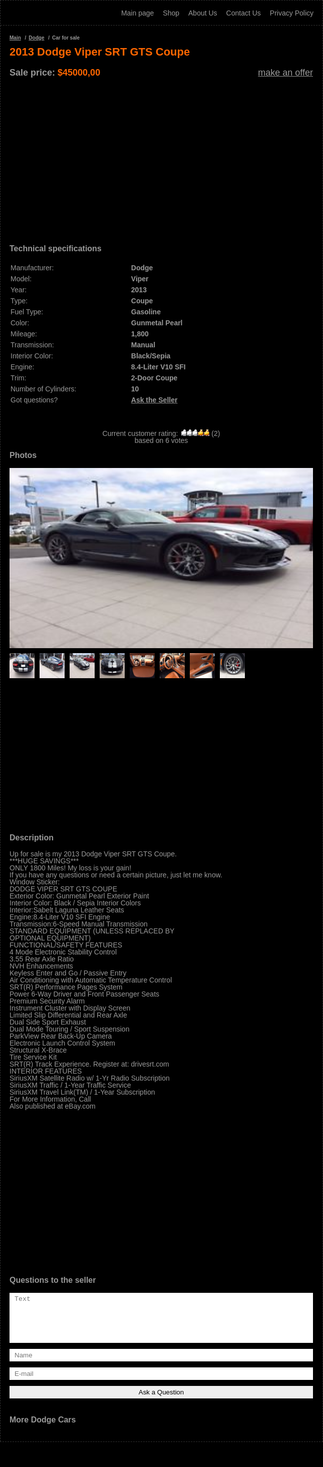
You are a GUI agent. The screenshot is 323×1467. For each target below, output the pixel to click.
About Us (202, 13)
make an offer (285, 73)
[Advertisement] (161, 157)
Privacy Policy (291, 13)
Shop (171, 13)
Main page (137, 13)
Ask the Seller (154, 400)
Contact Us (243, 13)
